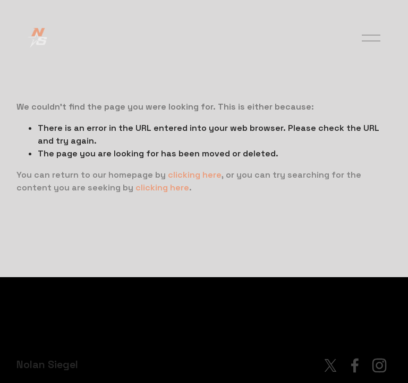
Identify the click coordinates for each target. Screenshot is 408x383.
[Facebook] (354, 365)
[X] (330, 365)
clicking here (195, 174)
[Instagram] (379, 365)
